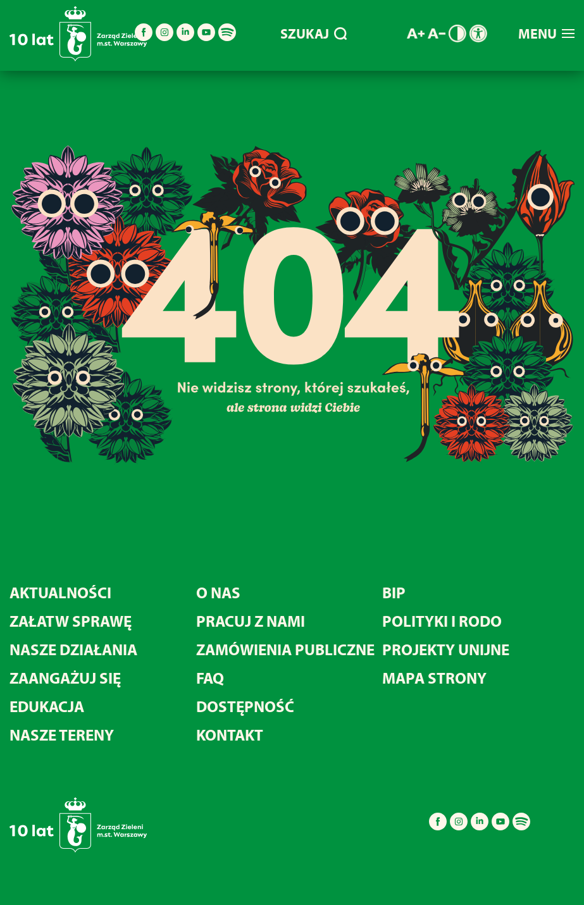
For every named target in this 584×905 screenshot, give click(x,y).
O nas (218, 592)
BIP (394, 592)
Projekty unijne (445, 649)
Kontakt (229, 734)
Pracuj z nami (250, 621)
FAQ (210, 677)
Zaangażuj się (65, 677)
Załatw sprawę (70, 621)
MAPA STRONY (434, 677)
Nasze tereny (61, 734)
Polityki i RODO (442, 621)
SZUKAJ (313, 33)
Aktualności (60, 592)
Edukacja (46, 706)
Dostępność (245, 706)
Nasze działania (73, 649)
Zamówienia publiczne (285, 649)
